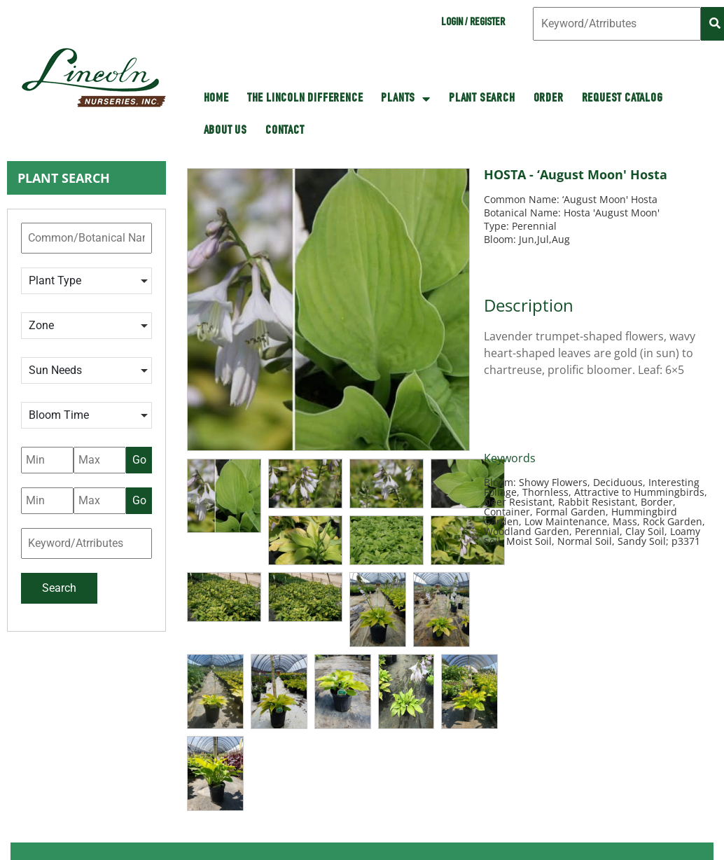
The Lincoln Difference (305, 98)
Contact (285, 131)
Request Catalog (622, 98)
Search (59, 588)
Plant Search (482, 98)
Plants (406, 98)
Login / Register (473, 23)
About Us (225, 131)
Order (549, 98)
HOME (216, 98)
